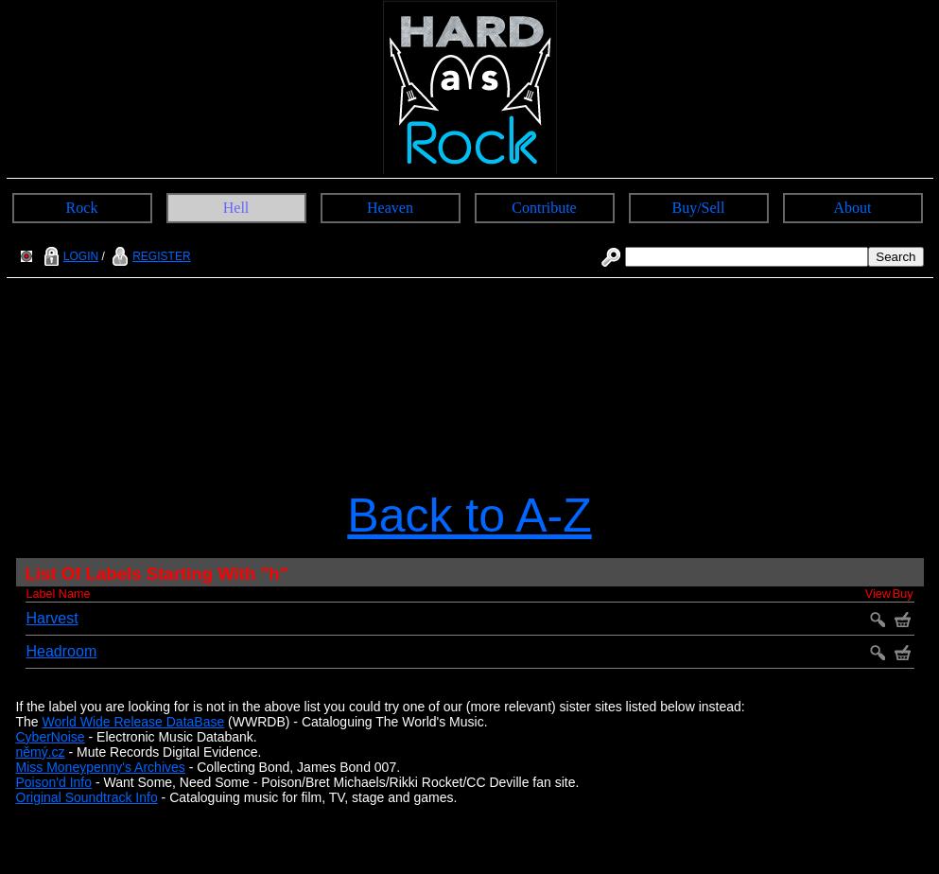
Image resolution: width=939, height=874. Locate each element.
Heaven (390, 208)
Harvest (52, 618)
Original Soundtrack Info (87, 797)
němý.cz (40, 752)
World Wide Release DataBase (134, 721)
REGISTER (149, 256)
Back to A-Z (469, 515)
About (853, 208)
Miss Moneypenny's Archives (100, 767)
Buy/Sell (697, 208)
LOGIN (69, 256)
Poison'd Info (54, 782)
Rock (82, 208)
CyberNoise (50, 736)
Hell (236, 208)
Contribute (544, 208)
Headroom (61, 651)
